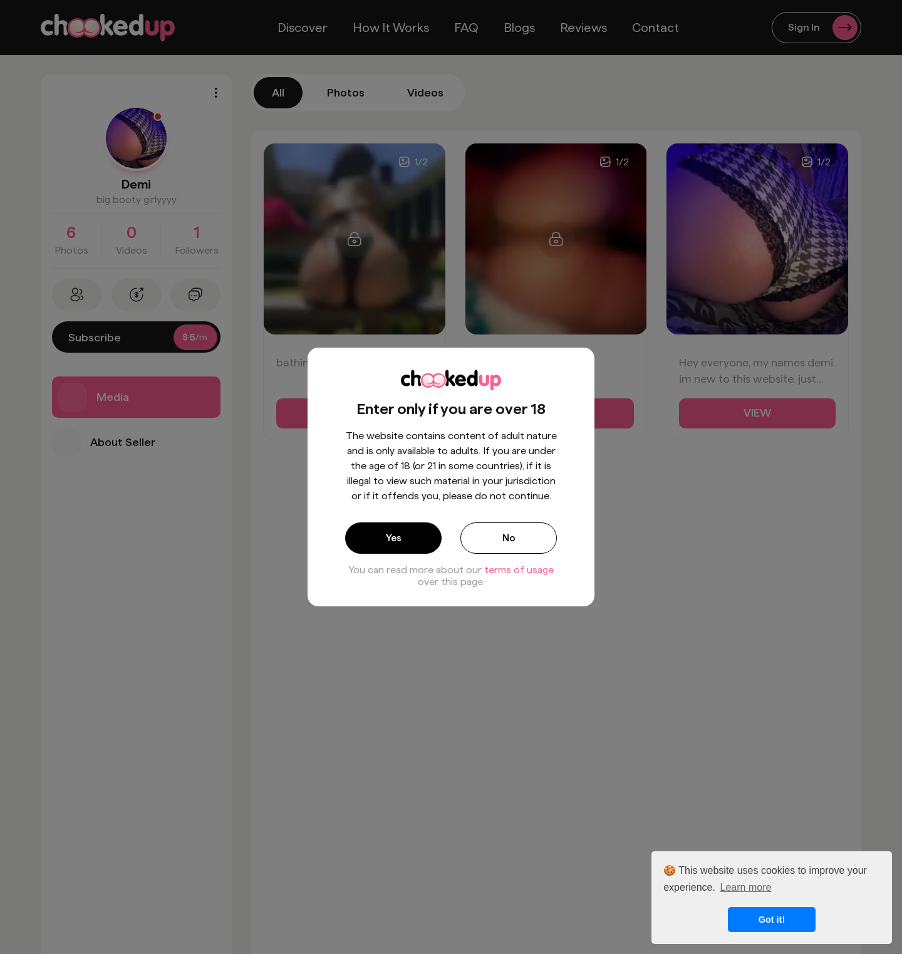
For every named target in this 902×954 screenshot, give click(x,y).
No (509, 537)
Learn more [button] (746, 887)
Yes (394, 537)
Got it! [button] (772, 920)
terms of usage (519, 569)
